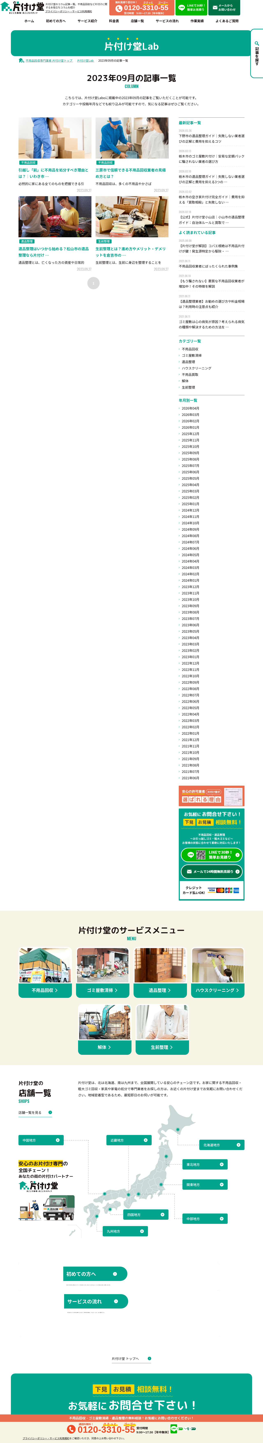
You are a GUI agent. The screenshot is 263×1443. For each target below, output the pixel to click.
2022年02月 (190, 726)
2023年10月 (190, 599)
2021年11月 (190, 746)
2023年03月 (190, 644)
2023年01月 (190, 656)
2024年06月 (190, 548)
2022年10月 (190, 675)
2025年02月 (190, 497)
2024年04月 (190, 561)
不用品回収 (190, 349)
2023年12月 (190, 586)
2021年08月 (190, 765)
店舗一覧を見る (35, 1112)
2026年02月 (190, 421)
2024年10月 (190, 523)
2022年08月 (190, 688)
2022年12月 (190, 663)
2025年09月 (190, 452)
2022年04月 (190, 714)
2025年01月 (190, 503)
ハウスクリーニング (196, 368)
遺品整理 (188, 361)
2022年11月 (190, 669)
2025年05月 (190, 478)
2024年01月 (190, 580)
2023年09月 (190, 605)
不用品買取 (190, 374)
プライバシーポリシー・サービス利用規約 (68, 11)
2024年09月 (190, 529)
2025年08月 (190, 459)
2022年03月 (190, 720)
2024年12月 (190, 510)
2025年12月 (190, 433)
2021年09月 (190, 758)
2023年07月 (190, 618)
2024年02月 (190, 574)
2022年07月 (190, 695)
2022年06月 (190, 701)
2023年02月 (190, 650)
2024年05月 (190, 554)
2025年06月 (190, 472)
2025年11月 (190, 440)
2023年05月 (190, 631)
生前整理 (188, 387)
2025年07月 (190, 465)
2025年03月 (190, 491)
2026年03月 (190, 414)
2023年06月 (190, 625)
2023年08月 (190, 612)
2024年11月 (190, 516)
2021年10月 (190, 752)
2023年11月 (190, 593)
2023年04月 (190, 637)
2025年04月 (190, 484)
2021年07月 (190, 771)
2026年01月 (190, 427)
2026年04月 (190, 408)
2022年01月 (190, 733)
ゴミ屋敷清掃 (192, 355)
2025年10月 (190, 446)
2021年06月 (190, 777)
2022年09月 (190, 682)
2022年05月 (190, 707)
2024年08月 (190, 535)
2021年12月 (190, 739)
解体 (185, 380)
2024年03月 (190, 567)
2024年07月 (190, 542)
